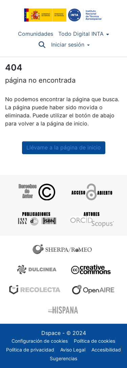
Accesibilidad (106, 349)
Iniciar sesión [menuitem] (67, 44)
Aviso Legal (72, 349)
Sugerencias (63, 358)
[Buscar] (42, 45)
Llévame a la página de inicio (63, 147)
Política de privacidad (30, 349)
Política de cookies (94, 341)
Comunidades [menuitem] (35, 34)
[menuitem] (83, 34)
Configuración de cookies (40, 341)
